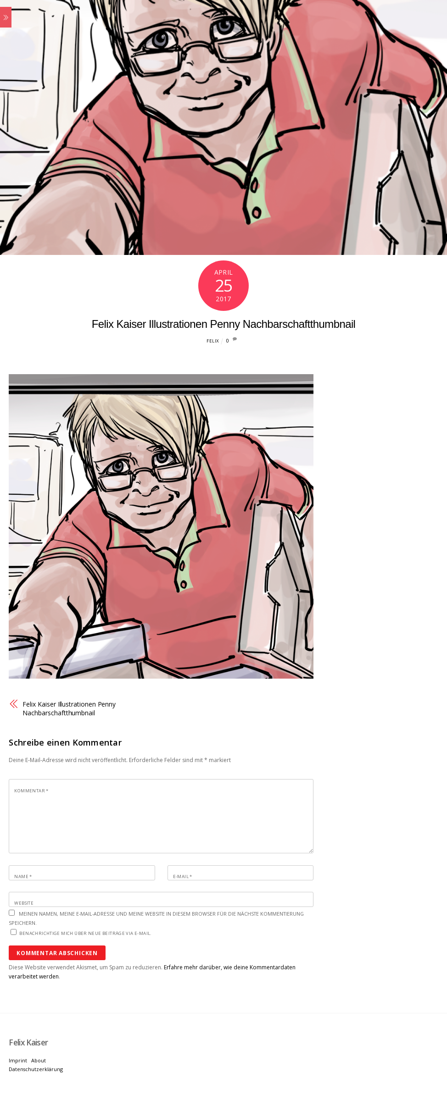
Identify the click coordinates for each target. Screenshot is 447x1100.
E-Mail (182, 876)
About (38, 1060)
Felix (213, 341)
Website (24, 903)
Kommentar (31, 791)
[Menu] (5, 17)
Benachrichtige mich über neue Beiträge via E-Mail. (85, 933)
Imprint (18, 1060)
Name (23, 876)
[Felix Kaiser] (28, 1042)
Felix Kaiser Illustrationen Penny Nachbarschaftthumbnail (224, 324)
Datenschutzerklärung (36, 1069)
